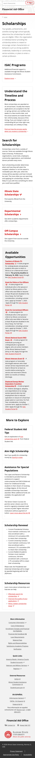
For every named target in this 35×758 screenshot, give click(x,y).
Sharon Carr (21, 710)
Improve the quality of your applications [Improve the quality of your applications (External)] (17, 600)
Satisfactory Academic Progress (17, 646)
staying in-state (17, 457)
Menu (31, 2)
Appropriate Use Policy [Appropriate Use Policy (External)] (11, 755)
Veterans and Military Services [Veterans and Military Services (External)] (16, 665)
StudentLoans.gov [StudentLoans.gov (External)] (16, 688)
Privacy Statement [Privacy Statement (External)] (16, 751)
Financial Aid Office (13, 9)
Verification (17, 649)
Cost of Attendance (17, 626)
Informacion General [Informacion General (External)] (16, 698)
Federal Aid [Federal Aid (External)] (17, 704)
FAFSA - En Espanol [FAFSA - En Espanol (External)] (16, 701)
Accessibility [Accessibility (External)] (28, 755)
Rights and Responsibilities (17, 643)
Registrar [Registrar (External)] (16, 669)
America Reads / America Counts (17, 659)
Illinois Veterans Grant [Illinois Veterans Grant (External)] (13, 359)
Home (5, 17)
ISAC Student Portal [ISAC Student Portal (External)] (15, 277)
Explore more (9, 78)
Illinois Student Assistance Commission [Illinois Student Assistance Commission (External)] (17, 683)
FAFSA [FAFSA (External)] (16, 679)
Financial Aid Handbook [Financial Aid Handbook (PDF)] (16, 634)
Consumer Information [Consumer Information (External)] (16, 623)
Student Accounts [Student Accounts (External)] (16, 662)
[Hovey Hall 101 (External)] (23, 725)
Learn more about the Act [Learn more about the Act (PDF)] (19, 513)
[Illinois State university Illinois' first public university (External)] (17, 734)
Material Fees (17, 640)
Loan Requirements (17, 637)
